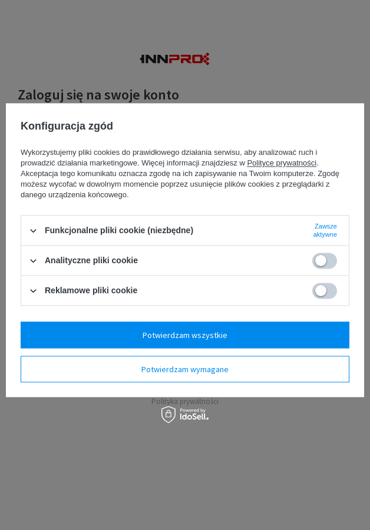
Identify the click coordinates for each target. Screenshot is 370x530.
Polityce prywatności (281, 162)
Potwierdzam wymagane (185, 369)
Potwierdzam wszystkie (185, 335)
